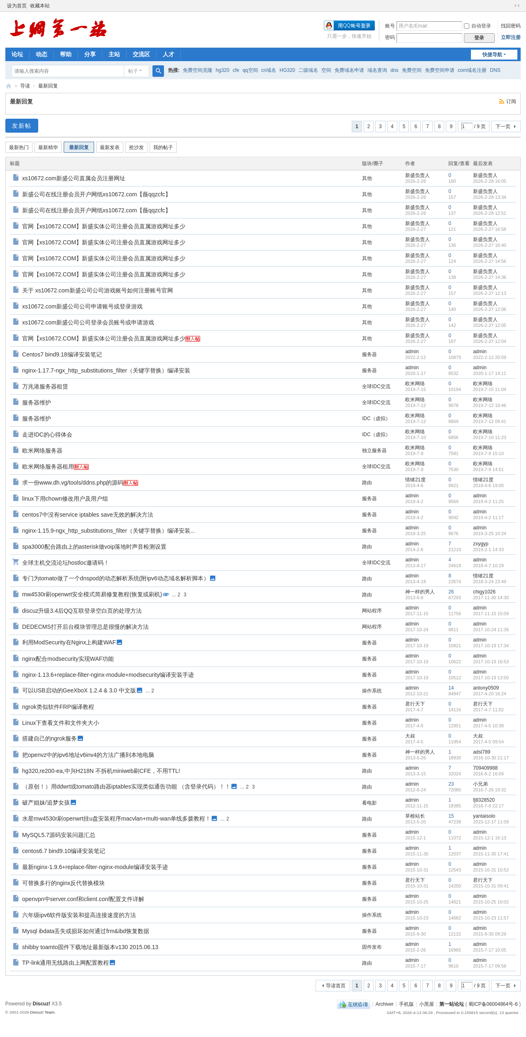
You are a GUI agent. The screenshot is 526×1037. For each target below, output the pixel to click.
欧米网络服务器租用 (48, 466)
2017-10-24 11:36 (491, 629)
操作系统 (372, 691)
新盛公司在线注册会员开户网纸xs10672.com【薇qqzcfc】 (96, 194)
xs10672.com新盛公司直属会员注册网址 (73, 178)
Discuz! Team (42, 1012)
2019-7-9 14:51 (488, 469)
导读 (25, 86)
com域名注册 (472, 70)
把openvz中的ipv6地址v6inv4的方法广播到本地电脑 (88, 755)
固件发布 (372, 947)
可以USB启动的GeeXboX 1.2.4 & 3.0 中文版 (79, 690)
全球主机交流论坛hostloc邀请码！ (65, 562)
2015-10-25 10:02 (491, 901)
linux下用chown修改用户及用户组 (65, 498)
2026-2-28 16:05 (489, 181)
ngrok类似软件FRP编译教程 (58, 707)
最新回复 (48, 86)
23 (451, 784)
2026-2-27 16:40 (489, 245)
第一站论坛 (8, 86)
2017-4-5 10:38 (488, 725)
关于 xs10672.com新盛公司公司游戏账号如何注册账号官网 (97, 290)
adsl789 (481, 752)
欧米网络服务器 (42, 450)
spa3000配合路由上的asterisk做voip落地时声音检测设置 (94, 546)
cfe (236, 70)
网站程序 (372, 611)
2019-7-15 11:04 (489, 389)
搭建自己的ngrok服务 (49, 738)
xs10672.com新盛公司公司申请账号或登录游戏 (82, 306)
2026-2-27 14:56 (489, 261)
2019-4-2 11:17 (488, 517)
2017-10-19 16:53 (491, 661)
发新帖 (22, 125)
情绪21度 (415, 480)
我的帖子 (163, 147)
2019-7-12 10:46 (489, 405)
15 (451, 816)
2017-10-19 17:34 (491, 645)
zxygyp (480, 544)
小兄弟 (480, 784)
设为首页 (17, 6)
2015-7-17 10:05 (489, 949)
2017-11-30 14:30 (491, 597)
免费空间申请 (439, 70)
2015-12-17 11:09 (491, 821)
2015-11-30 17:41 (491, 853)
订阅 (511, 101)
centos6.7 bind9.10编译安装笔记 (63, 851)
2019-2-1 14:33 (488, 549)
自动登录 (477, 26)
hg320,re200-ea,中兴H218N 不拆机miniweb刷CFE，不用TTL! (101, 771)
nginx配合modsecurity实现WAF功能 (68, 658)
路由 (367, 482)
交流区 (141, 54)
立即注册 (511, 37)
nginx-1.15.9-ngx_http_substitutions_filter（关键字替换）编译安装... (108, 530)
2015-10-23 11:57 (491, 917)
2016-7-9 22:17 (488, 805)
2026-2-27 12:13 (489, 293)
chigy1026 (484, 592)
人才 (168, 54)
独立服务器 (374, 450)
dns (394, 70)
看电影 (369, 803)
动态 (41, 54)
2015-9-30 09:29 (489, 933)
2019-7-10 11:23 (489, 437)
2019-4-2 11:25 (488, 501)
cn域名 (269, 70)
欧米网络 (415, 383)
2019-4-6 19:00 (488, 485)
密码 (390, 37)
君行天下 (415, 704)
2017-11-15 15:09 (491, 613)
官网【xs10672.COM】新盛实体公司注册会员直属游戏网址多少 (103, 226)
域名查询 (377, 70)
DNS (495, 70)
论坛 (17, 54)
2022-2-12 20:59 (489, 357)
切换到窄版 (517, 5)
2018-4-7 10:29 (488, 565)
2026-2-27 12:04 (489, 341)
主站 (114, 54)
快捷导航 (492, 54)
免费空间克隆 (197, 70)
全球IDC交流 (376, 386)
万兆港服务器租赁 (45, 386)
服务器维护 (36, 402)
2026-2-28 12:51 (489, 213)
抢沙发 (136, 147)
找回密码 (511, 26)
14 (451, 688)
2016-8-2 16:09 (488, 773)
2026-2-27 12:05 (489, 325)
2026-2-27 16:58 (489, 229)
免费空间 (412, 70)
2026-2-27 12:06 (489, 309)
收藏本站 (40, 6)
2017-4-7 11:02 (488, 709)
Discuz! (42, 1004)
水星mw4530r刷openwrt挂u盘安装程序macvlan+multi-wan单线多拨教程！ (116, 818)
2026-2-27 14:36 (489, 277)
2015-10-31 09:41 (491, 885)
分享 (90, 54)
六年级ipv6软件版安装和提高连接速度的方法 (79, 915)
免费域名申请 (349, 70)
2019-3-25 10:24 (489, 533)
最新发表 (110, 147)
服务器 (369, 354)
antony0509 (486, 688)
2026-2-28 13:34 (489, 197)
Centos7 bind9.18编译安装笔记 (62, 354)
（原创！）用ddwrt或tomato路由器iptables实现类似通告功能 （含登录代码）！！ (126, 786)
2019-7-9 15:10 (488, 453)
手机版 (406, 1004)
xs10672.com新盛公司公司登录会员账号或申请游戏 (88, 322)
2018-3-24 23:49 (489, 581)
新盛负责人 (417, 175)
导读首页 (336, 986)
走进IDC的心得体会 (47, 434)
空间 (326, 70)
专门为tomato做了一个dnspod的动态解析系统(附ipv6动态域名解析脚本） (115, 578)
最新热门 (19, 147)
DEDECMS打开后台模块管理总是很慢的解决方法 (85, 626)
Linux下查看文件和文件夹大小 (60, 723)
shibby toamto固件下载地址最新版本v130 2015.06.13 (90, 947)
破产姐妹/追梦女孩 (46, 802)
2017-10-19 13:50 (491, 677)
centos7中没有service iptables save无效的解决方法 (87, 514)
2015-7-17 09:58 (489, 965)
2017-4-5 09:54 (488, 741)
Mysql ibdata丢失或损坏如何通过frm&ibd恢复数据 (85, 931)
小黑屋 (426, 1004)
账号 (390, 26)
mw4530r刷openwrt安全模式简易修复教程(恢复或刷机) (92, 594)
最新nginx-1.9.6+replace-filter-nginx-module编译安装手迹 (95, 867)
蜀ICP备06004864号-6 (493, 1004)
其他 (367, 178)
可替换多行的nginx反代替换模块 (63, 883)
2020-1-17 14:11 (489, 373)
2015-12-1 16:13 (489, 837)
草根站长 (415, 816)
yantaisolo (484, 816)
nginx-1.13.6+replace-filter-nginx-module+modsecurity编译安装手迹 (108, 674)
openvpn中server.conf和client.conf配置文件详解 (83, 899)
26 (451, 592)
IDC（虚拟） (376, 418)
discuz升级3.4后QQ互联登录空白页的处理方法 (82, 610)
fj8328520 (484, 800)
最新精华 (48, 147)
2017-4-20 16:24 (489, 693)
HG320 (287, 70)
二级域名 (308, 70)
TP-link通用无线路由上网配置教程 (65, 962)
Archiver (385, 1004)
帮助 (66, 54)
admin (412, 351)
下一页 (503, 126)
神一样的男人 (420, 592)
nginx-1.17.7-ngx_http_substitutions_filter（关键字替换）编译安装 (106, 370)
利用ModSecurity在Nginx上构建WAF (69, 642)
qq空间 (250, 70)
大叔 (410, 736)
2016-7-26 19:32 (489, 789)
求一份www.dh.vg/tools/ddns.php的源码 (73, 482)
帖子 (133, 71)
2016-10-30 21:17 (491, 757)
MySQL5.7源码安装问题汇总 (58, 835)
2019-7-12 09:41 (489, 421)
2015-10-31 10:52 (491, 869)
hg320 (222, 70)
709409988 (485, 768)
